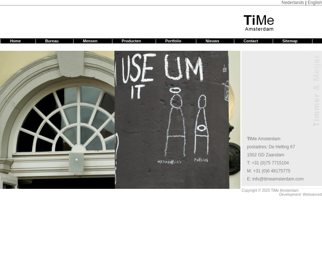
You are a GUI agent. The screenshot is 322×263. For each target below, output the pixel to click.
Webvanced (312, 195)
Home (15, 41)
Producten (131, 41)
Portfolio (173, 41)
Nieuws (212, 41)
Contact (251, 41)
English (315, 2)
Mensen (90, 41)
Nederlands (292, 2)
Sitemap (289, 41)
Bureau (52, 41)
